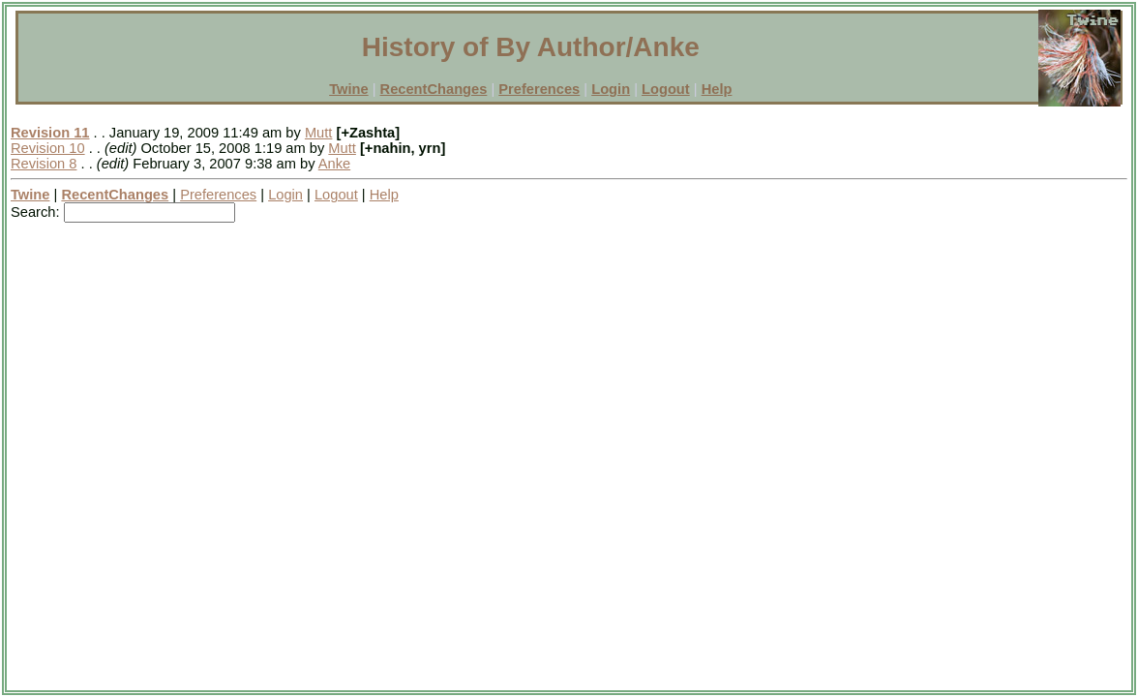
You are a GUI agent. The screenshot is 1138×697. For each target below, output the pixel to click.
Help (717, 89)
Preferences (539, 89)
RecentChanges (434, 89)
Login (610, 89)
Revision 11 (50, 132)
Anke (334, 163)
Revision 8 (43, 163)
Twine (348, 89)
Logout (666, 89)
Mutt (319, 132)
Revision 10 (48, 148)
